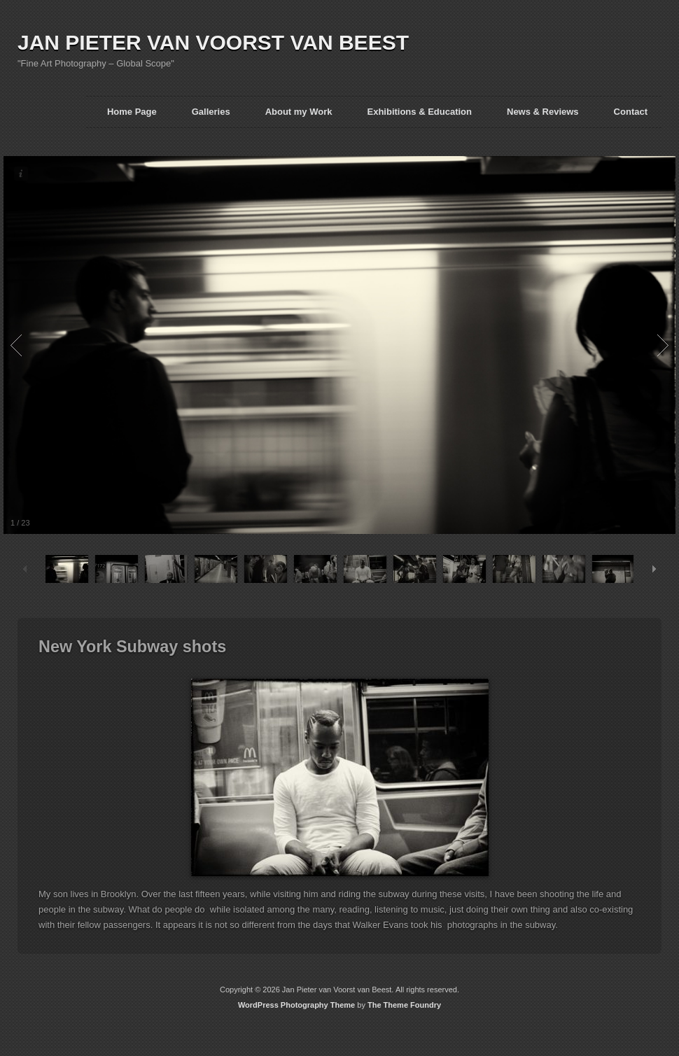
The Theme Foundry (404, 1005)
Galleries (211, 111)
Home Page (132, 111)
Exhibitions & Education (419, 111)
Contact (631, 111)
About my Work (298, 111)
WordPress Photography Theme (296, 1005)
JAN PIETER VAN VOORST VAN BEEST (213, 42)
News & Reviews (543, 111)
